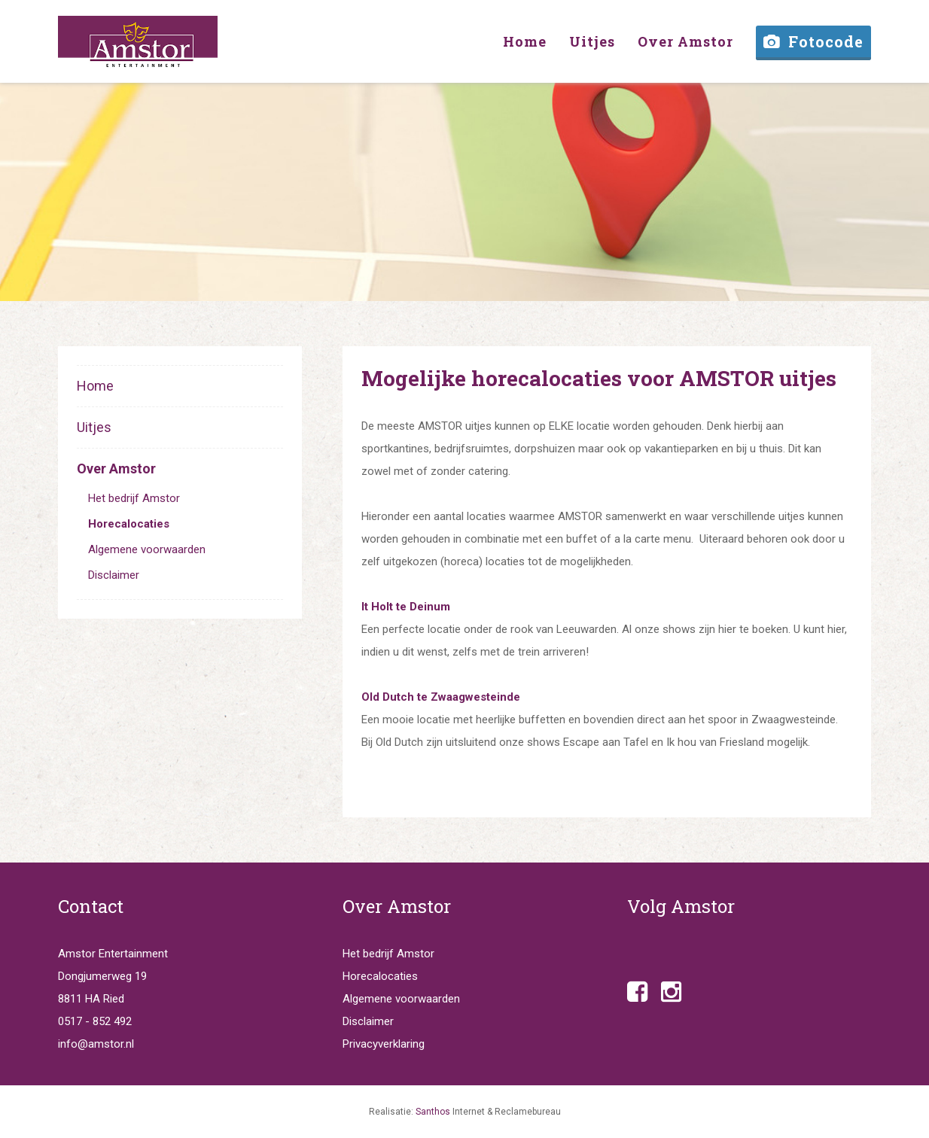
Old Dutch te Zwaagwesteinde (440, 697)
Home (95, 386)
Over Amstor (116, 468)
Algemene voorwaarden (147, 549)
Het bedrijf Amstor (134, 498)
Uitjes (94, 427)
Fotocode (813, 41)
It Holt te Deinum (405, 606)
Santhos (433, 1111)
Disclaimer (113, 575)
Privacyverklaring (384, 1044)
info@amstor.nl (96, 1044)
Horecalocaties (128, 524)
